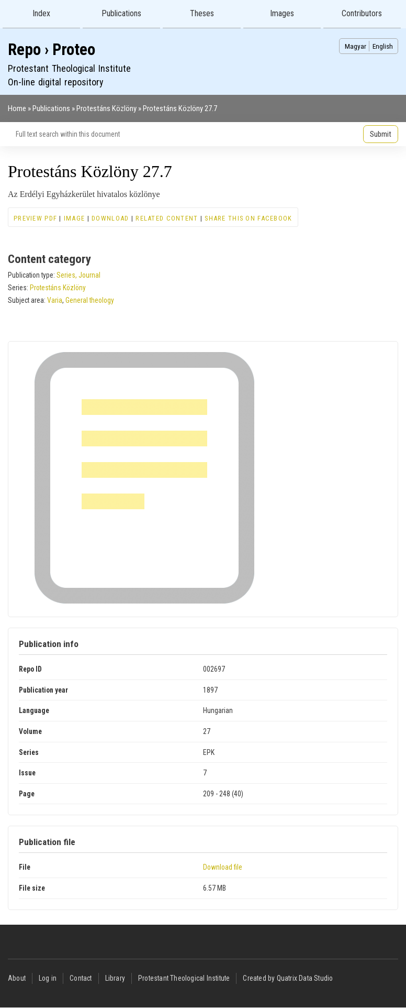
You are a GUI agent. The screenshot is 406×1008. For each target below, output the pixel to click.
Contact (81, 978)
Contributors (362, 13)
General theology (89, 300)
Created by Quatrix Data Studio (288, 978)
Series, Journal (78, 275)
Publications (121, 13)
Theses (202, 13)
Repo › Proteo (51, 49)
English (383, 46)
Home (17, 108)
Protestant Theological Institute (184, 978)
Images (282, 13)
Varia (54, 300)
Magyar (355, 46)
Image (74, 218)
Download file (222, 867)
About (17, 978)
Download (110, 218)
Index (41, 13)
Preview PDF (35, 218)
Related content (167, 218)
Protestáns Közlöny (106, 108)
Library (115, 978)
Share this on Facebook (248, 218)
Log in (48, 978)
